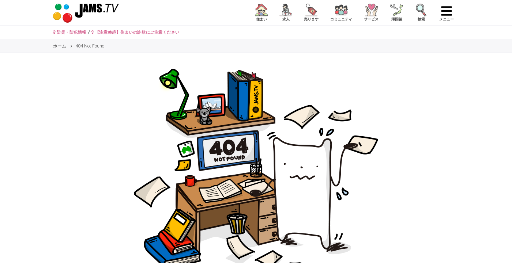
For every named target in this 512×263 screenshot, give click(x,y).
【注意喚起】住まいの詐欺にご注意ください (135, 32)
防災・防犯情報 (69, 32)
